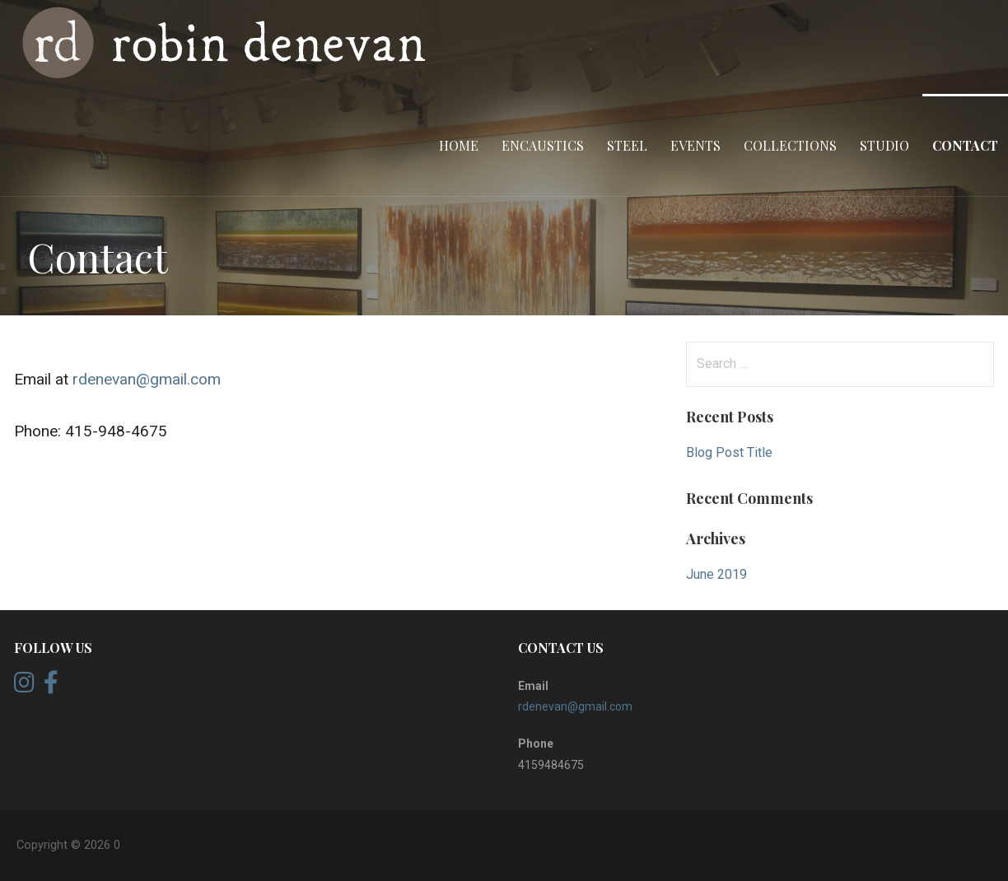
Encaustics (543, 145)
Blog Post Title (729, 452)
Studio (884, 145)
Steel (627, 145)
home (458, 145)
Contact (965, 145)
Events (695, 145)
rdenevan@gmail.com (146, 379)
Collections (790, 145)
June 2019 (716, 574)
